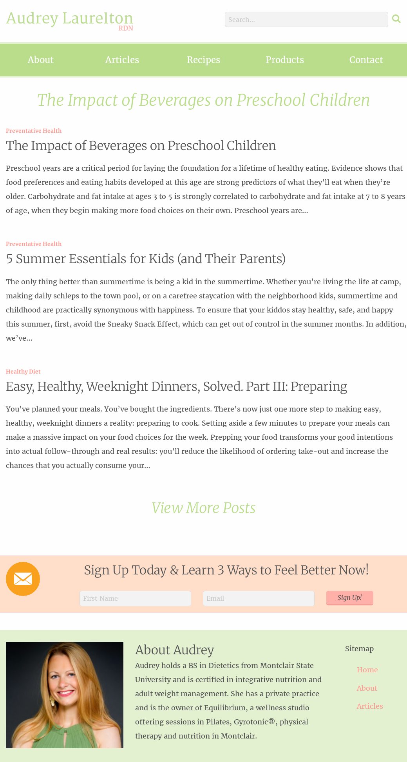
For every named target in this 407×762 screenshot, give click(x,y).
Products (285, 59)
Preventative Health (34, 130)
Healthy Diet (23, 371)
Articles (122, 59)
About (41, 59)
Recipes (203, 59)
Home (367, 669)
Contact (366, 59)
